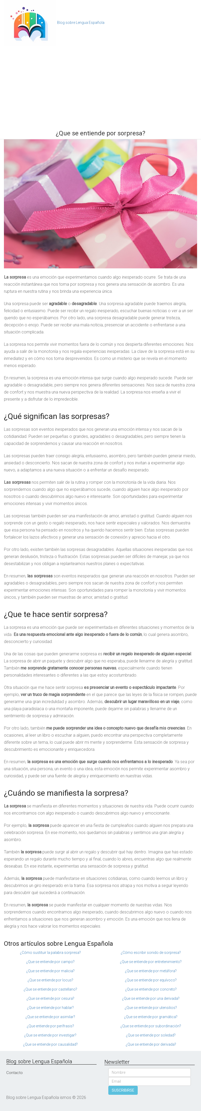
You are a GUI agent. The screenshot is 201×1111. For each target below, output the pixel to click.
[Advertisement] (100, 85)
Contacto (14, 1072)
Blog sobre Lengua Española (80, 22)
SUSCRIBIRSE (123, 1090)
